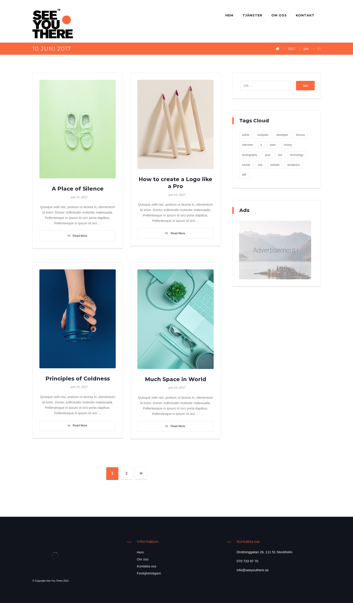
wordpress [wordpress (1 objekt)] (293, 164)
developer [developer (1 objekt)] (282, 135)
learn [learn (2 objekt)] (273, 144)
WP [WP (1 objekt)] (244, 174)
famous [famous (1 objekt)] (300, 135)
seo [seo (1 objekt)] (280, 155)
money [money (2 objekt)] (288, 144)
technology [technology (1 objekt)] (296, 155)
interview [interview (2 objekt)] (247, 144)
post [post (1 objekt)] (267, 155)
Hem (140, 552)
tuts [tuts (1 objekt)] (260, 164)
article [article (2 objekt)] (245, 135)
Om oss (143, 559)
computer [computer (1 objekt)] (262, 135)
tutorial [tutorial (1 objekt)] (246, 164)
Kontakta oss (146, 566)
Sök (305, 85)
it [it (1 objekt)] (261, 144)
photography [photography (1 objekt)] (249, 155)
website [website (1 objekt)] (275, 164)
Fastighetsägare (149, 573)
